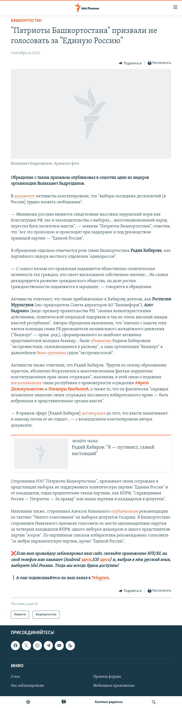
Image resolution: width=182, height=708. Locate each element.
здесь (105, 560)
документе (24, 196)
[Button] (130, 63)
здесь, (86, 560)
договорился (94, 413)
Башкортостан (26, 20)
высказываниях (26, 383)
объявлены (101, 341)
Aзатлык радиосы (109, 702)
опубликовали (125, 511)
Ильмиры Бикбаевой (68, 389)
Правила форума (107, 677)
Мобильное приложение (114, 686)
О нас (15, 677)
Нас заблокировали (27, 686)
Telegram (100, 578)
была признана (51, 353)
